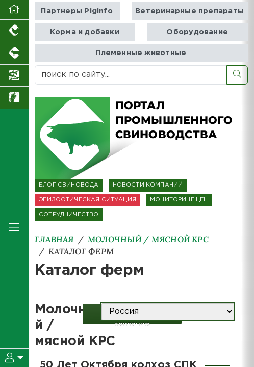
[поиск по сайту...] (131, 75)
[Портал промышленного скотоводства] (14, 53)
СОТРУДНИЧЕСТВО (68, 214)
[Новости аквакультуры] (14, 76)
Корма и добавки (84, 32)
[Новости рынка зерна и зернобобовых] (14, 98)
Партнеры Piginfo (76, 11)
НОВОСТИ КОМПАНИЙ (148, 185)
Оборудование (197, 32)
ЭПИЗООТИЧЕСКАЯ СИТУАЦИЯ (87, 199)
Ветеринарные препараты (189, 11)
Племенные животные (140, 52)
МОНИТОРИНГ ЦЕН (179, 199)
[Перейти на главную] (14, 10)
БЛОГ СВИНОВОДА (68, 185)
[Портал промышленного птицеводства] (14, 31)
